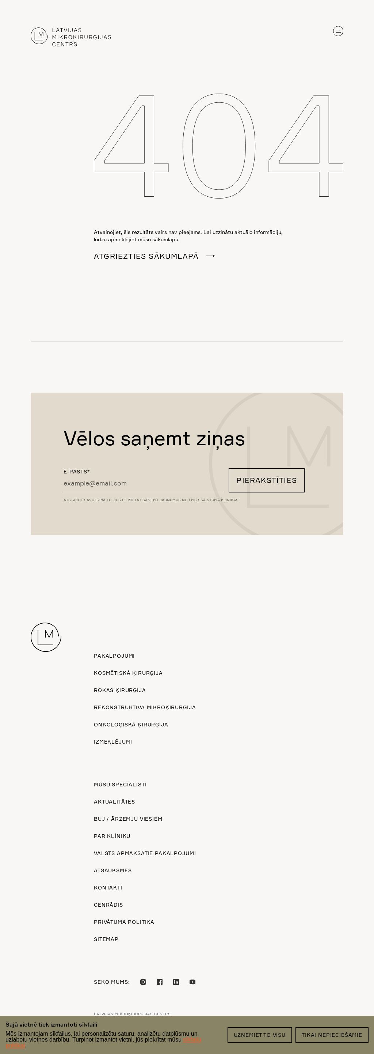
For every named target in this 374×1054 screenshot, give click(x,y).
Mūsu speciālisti (120, 784)
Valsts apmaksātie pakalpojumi (145, 853)
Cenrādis (108, 905)
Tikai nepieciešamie (332, 1035)
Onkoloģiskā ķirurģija (131, 724)
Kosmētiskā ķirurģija (128, 673)
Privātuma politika (124, 922)
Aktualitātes (114, 801)
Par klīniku (112, 836)
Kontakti (108, 887)
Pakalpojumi (114, 656)
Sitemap (106, 939)
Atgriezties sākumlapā (146, 256)
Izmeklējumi (113, 741)
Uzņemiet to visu (260, 1035)
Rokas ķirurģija (120, 690)
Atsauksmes (112, 870)
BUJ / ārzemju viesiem (128, 819)
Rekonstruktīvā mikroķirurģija (145, 707)
